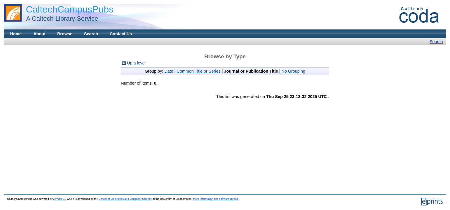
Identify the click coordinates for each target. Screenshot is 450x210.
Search (91, 34)
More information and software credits (216, 198)
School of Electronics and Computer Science (126, 198)
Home (16, 34)
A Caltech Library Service (60, 18)
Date (169, 71)
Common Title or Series (199, 71)
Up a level (136, 63)
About (39, 34)
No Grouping (293, 71)
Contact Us (121, 34)
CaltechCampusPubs (70, 9)
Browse (64, 34)
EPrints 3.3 (60, 198)
